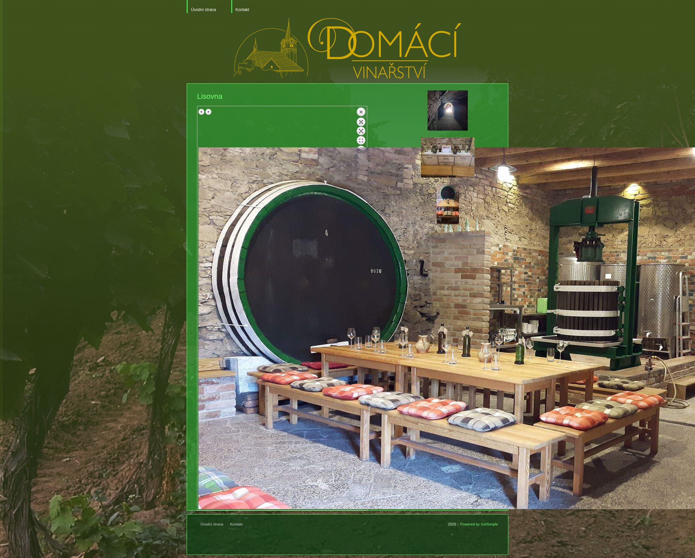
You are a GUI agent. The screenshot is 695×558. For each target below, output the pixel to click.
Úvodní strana (203, 9)
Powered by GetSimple (479, 524)
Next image (208, 112)
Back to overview (361, 127)
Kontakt (242, 9)
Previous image (201, 112)
